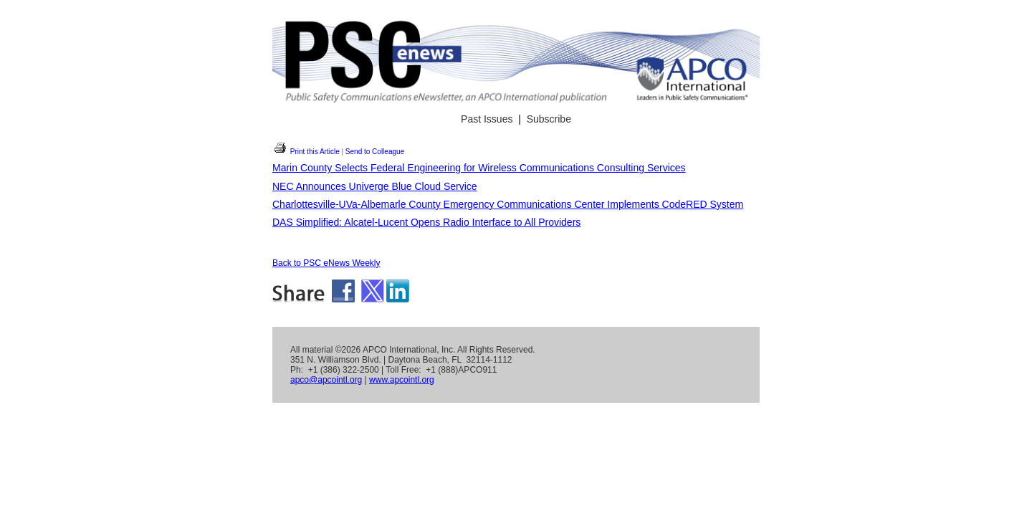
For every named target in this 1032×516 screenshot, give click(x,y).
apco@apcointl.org (326, 380)
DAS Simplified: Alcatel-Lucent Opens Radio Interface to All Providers (426, 222)
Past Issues (486, 119)
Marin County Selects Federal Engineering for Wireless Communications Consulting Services (479, 167)
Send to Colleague (374, 152)
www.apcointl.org (401, 380)
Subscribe (549, 119)
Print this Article (306, 152)
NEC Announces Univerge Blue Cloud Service (374, 186)
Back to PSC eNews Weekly (326, 263)
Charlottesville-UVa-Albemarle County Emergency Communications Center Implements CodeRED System (507, 204)
